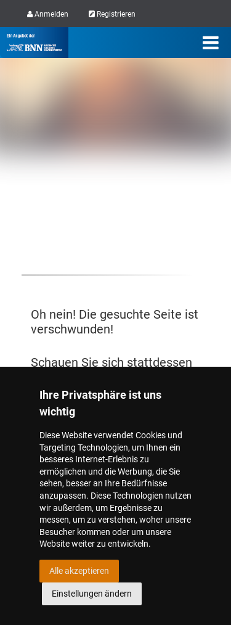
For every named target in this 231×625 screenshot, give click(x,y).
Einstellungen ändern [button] (92, 593)
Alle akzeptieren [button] (79, 571)
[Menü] (210, 42)
